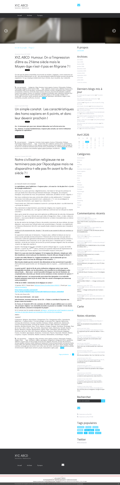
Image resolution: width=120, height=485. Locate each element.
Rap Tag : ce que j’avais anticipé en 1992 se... (89, 337)
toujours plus (55, 89)
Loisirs (79, 182)
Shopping (80, 200)
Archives (29, 15)
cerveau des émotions (64, 341)
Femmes (79, 164)
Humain (79, 173)
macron (91, 433)
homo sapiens (23, 93)
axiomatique (18, 90)
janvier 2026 (80, 66)
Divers (43, 285)
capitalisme (69, 340)
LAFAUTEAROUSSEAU (88, 113)
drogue (66, 344)
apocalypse (43, 340)
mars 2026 (80, 62)
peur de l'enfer (48, 346)
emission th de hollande (30, 148)
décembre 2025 (81, 68)
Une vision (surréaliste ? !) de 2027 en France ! (90, 330)
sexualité (24, 98)
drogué (71, 344)
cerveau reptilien (19, 343)
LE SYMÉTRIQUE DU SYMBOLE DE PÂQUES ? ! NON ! (90, 321)
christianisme (18, 92)
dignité (49, 341)
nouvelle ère (56, 148)
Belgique (37, 285)
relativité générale (62, 147)
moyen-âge (18, 96)
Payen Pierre (80, 218)
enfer (41, 346)
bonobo (40, 344)
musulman (25, 96)
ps (55, 147)
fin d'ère (29, 145)
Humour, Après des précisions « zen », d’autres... (91, 261)
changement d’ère (60, 90)
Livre (78, 180)
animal (57, 144)
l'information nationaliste (84, 100)
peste (40, 96)
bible (23, 90)
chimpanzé (34, 344)
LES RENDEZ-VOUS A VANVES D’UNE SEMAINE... (91, 108)
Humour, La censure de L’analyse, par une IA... (88, 237)
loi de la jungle (55, 95)
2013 (23, 344)
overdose (17, 346)
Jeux (78, 178)
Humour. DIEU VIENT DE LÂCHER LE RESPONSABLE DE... (89, 228)
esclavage (23, 346)
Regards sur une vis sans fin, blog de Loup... (90, 103)
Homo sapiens (81, 171)
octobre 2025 (81, 73)
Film (78, 167)
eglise (53, 348)
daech (37, 92)
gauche (40, 145)
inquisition (38, 93)
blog (85, 481)
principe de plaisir (57, 343)
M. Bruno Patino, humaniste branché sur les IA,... (91, 359)
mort (66, 95)
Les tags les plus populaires (72, 479)
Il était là (79, 102)
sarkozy (95, 427)
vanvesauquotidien (84, 110)
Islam (52, 285)
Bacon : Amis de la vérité (84, 119)
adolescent (38, 343)
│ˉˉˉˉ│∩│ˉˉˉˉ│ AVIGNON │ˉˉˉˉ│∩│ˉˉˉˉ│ (90, 117)
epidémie (67, 92)
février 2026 (80, 64)
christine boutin (19, 348)
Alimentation (80, 158)
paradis (71, 346)
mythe (30, 96)
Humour (55, 87)
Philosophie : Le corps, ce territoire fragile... (89, 374)
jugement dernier (25, 95)
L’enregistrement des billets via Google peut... (90, 388)
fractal (17, 93)
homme (50, 145)
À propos (40, 15)
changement (51, 340)
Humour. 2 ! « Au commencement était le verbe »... (86, 219)
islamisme (61, 93)
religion (64, 96)
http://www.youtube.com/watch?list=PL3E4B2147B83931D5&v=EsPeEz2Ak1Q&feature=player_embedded (39, 291)
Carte (80, 306)
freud (50, 343)
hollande (45, 145)
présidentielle (50, 147)
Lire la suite (19, 82)
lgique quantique (47, 148)
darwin (42, 92)
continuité (33, 92)
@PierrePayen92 (82, 442)
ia (33, 93)
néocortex (54, 341)
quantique (51, 96)
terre (57, 344)
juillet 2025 (80, 80)
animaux (27, 343)
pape (56, 348)
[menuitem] (19, 15)
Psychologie (18, 89)
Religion (24, 89)
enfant (32, 343)
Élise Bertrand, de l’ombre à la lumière (88, 123)
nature (61, 344)
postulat (44, 96)
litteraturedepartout (97, 106)
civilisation (32, 340)
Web (37, 89)
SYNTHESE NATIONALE (88, 128)
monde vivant (42, 147)
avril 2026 (80, 59)
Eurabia (47, 285)
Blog (37, 87)
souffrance (31, 98)
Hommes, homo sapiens (46, 87)
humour (30, 93)
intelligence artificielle (47, 93)
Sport (78, 202)
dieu (54, 344)
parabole (35, 96)
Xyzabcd (79, 260)
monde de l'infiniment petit (30, 147)
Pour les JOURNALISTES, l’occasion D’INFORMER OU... (91, 352)
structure (37, 98)
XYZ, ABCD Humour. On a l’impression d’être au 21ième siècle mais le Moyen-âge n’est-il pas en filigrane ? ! (42, 61)
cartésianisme (40, 90)
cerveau (52, 90)
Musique (79, 185)
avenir (61, 144)
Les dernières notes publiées (60, 479)
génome (28, 344)
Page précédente (64, 354)
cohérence (26, 92)
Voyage (79, 205)
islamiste (66, 93)
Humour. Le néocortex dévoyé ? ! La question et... (91, 243)
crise (16, 145)
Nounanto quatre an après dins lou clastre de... (90, 116)
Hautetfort (63, 478)
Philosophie (62, 87)
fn (33, 145)
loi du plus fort (42, 341)
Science (34, 89)
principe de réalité (68, 343)
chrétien (68, 90)
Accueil (20, 15)
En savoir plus (80, 483)
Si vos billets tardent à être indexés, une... (89, 345)
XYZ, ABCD (21, 5)
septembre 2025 (81, 75)
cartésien (47, 90)
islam (55, 93)
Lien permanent (20, 87)
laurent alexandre (35, 95)
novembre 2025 (81, 71)
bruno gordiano (30, 90)
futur (35, 145)
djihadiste (62, 92)
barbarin (35, 348)
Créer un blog (57, 478)
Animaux (79, 160)
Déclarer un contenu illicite (38, 481)
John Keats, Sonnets (83, 106)
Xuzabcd (79, 287)
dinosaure (47, 92)
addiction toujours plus (65, 89)
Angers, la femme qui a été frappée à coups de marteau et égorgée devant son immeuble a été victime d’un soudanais (44, 311)
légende (43, 95)
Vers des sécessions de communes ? (87, 99)
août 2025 (80, 77)
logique (48, 95)
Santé (29, 89)
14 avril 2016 (41, 144)
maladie (62, 95)
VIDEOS (56, 285)
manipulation (47, 348)
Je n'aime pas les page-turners (86, 95)
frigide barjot (28, 348)
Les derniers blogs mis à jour (48, 479)
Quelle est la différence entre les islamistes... (89, 367)
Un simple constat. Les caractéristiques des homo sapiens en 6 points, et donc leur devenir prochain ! (44, 113)
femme (25, 145)
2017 (47, 144)
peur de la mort (31, 346)
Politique (68, 87)
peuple (40, 348)
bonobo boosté (47, 344)
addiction (47, 89)
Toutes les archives (82, 82)
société (70, 147)
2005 (20, 344)
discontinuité (54, 92)
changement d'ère (60, 340)
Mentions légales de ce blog (50, 481)
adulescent (45, 343)
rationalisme (58, 96)
